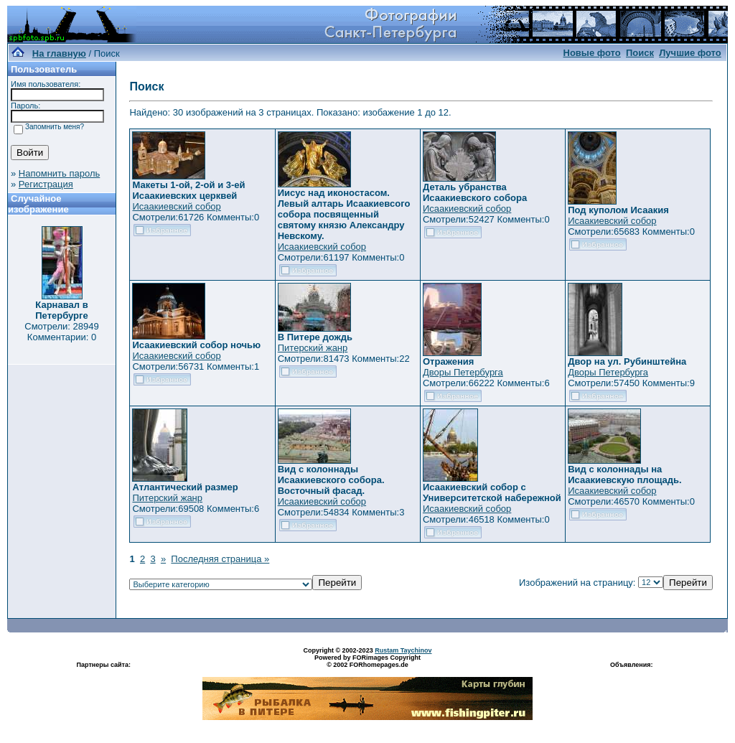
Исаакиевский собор (176, 206)
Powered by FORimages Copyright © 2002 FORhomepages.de (367, 661)
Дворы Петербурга (463, 372)
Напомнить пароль (59, 173)
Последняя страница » (220, 558)
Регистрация (46, 184)
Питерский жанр (313, 347)
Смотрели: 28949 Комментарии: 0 (61, 331)
